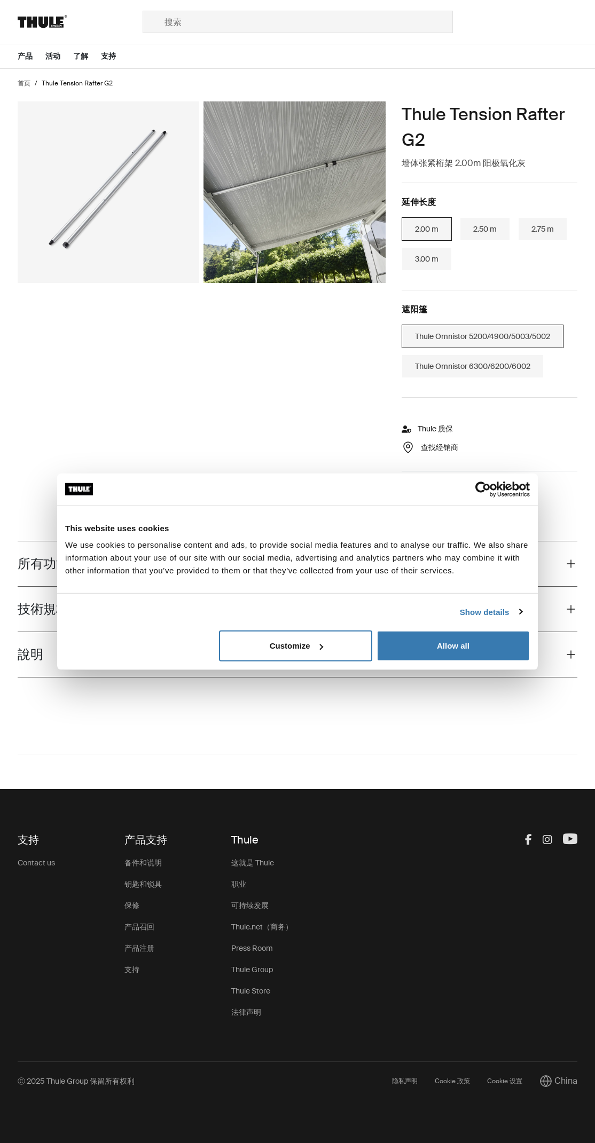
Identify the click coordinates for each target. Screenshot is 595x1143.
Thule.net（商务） (262, 927)
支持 (131, 969)
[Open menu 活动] (59, 56)
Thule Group (252, 969)
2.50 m (485, 229)
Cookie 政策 (452, 1081)
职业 (238, 884)
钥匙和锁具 (143, 884)
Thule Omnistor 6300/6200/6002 (472, 366)
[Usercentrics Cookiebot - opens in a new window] (483, 489)
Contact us (36, 863)
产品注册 (139, 948)
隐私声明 (405, 1081)
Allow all (453, 645)
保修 (131, 905)
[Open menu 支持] (115, 56)
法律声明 (246, 1012)
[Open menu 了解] (87, 56)
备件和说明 (143, 863)
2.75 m (542, 229)
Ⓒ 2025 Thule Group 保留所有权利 (76, 1081)
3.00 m (427, 259)
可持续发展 (250, 905)
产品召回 (139, 927)
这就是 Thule (252, 863)
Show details (485, 611)
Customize (296, 645)
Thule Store (250, 991)
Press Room (252, 948)
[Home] (80, 21)
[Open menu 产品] (31, 56)
